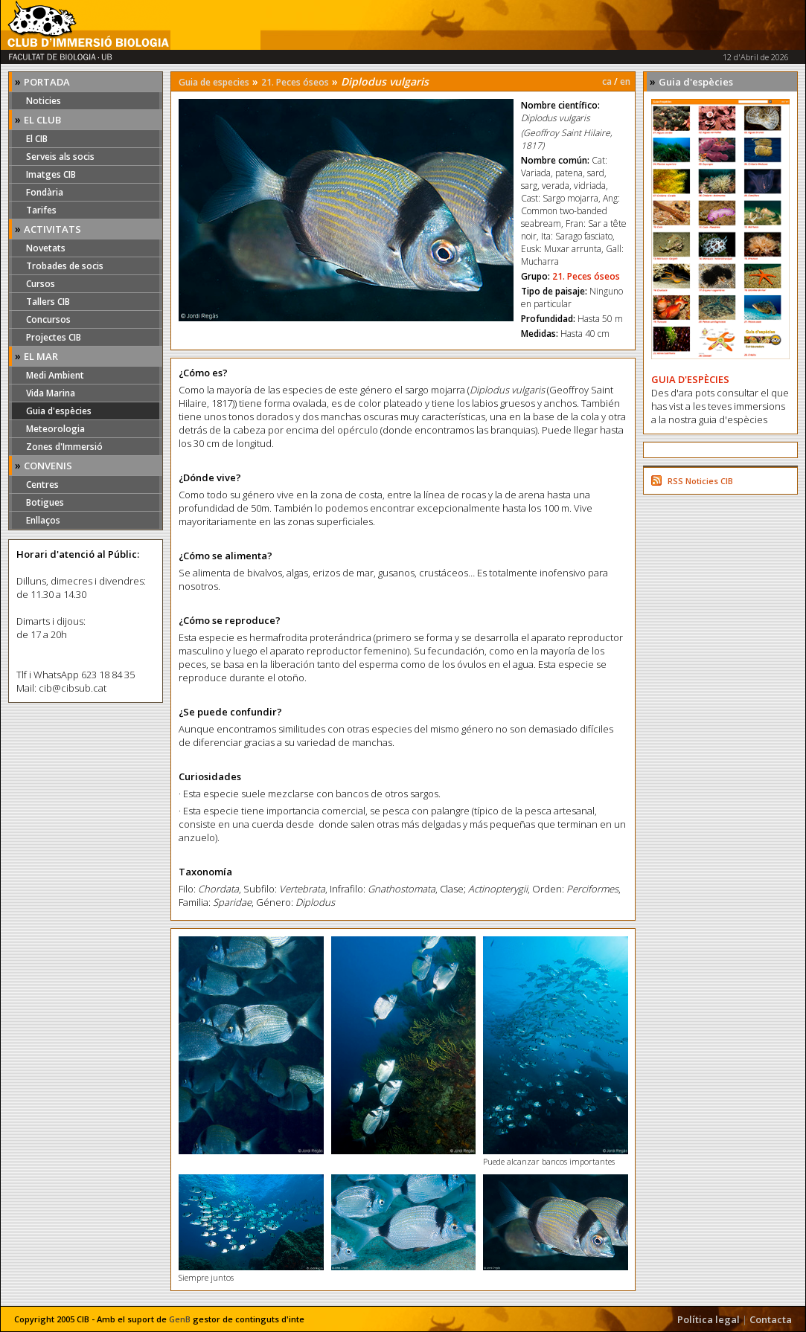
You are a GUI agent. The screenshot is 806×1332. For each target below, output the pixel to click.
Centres (42, 484)
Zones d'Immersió (64, 446)
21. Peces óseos (295, 82)
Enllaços (43, 520)
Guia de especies (214, 82)
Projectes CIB (53, 337)
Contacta (770, 1319)
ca (607, 81)
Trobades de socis (64, 266)
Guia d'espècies (59, 411)
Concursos (48, 319)
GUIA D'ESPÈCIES (690, 379)
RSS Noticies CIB (700, 480)
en (625, 81)
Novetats (45, 248)
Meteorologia (55, 428)
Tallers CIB (48, 301)
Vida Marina (50, 393)
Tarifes (41, 210)
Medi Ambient (55, 375)
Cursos (40, 283)
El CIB (37, 138)
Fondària (44, 192)
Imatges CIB (51, 174)
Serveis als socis (60, 156)
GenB (180, 1319)
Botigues (45, 502)
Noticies (43, 100)
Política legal (708, 1319)
